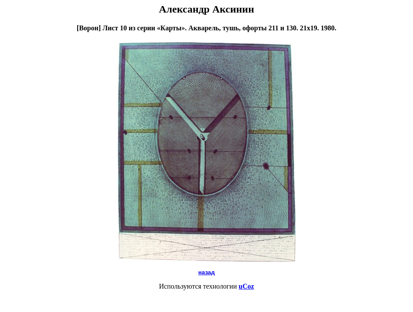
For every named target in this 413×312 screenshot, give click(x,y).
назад (206, 272)
